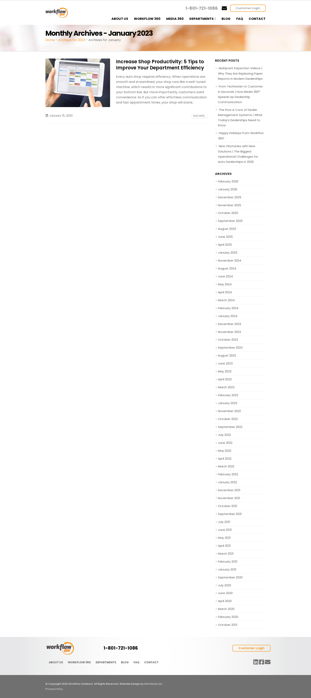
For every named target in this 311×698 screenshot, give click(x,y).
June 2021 (225, 530)
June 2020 (225, 593)
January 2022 (227, 482)
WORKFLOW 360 (79, 662)
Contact (257, 18)
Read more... (199, 115)
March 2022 (226, 466)
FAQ (239, 18)
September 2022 (230, 427)
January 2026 (227, 189)
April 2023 (225, 379)
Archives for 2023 (71, 40)
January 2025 (227, 252)
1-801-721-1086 (201, 8)
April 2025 (225, 245)
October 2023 (228, 339)
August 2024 (227, 268)
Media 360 (175, 18)
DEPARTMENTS (106, 662)
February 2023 (228, 395)
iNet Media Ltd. (153, 684)
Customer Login (248, 8)
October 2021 (227, 506)
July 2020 (224, 585)
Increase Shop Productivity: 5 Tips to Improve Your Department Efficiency (160, 64)
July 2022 (224, 435)
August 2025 (227, 229)
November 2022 (229, 411)
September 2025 (230, 221)
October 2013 (227, 625)
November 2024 (229, 260)
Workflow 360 (147, 18)
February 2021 (227, 561)
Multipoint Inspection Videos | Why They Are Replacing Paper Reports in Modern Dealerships (240, 73)
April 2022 (224, 458)
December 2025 (229, 197)
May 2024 (225, 284)
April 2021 (224, 546)
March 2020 (226, 609)
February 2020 (228, 617)
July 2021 (224, 522)
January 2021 (227, 569)
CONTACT (151, 662)
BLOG (125, 662)
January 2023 (227, 403)
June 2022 (225, 443)
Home (50, 40)
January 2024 (227, 316)
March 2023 (226, 387)
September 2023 (230, 347)
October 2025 (228, 213)
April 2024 (225, 292)
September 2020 (230, 577)
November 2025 (229, 205)
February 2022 (228, 474)
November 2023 (229, 332)
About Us (119, 18)
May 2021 (224, 538)
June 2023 (225, 363)
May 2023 (224, 371)
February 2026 (228, 181)
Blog (226, 18)
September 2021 (230, 514)
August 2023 (227, 355)
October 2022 (228, 419)
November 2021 (229, 498)
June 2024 (225, 276)
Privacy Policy (54, 689)
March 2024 (226, 300)
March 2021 (225, 553)
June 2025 (225, 237)
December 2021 (229, 490)
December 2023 (229, 324)
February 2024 (228, 308)
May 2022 (224, 451)
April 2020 (225, 601)
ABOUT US (56, 662)
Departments (201, 18)
